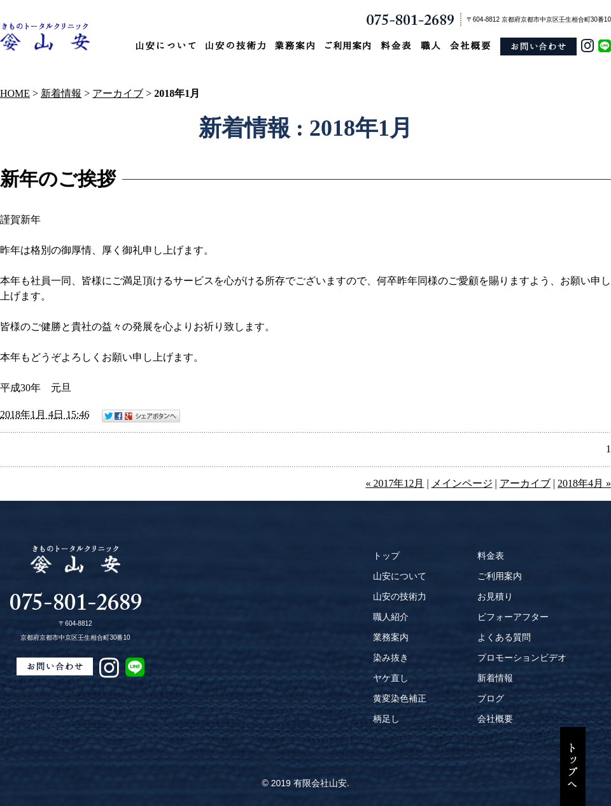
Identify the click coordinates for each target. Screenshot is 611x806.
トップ (386, 556)
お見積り (495, 596)
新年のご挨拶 (58, 178)
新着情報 (61, 93)
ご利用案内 (499, 576)
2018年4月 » (584, 483)
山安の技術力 (399, 596)
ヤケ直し (391, 678)
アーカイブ (117, 93)
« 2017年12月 (394, 483)
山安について (399, 576)
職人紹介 (391, 617)
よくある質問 (504, 637)
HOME (15, 93)
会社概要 (495, 719)
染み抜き (391, 657)
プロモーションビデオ (521, 657)
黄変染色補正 (399, 698)
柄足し (386, 719)
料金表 (490, 556)
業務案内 (391, 637)
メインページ (462, 483)
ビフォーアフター (513, 617)
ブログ (490, 698)
